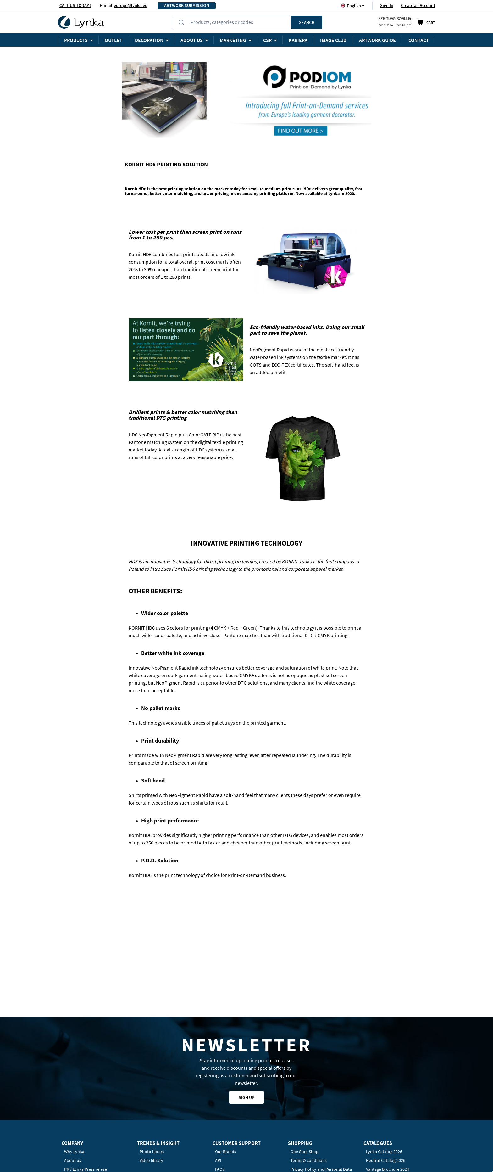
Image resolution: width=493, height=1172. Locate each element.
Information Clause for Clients (319, 1089)
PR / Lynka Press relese (85, 1075)
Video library (151, 1066)
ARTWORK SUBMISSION (186, 6)
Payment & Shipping (309, 1112)
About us (72, 1066)
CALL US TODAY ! (75, 5)
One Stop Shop (305, 1057)
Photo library (152, 1057)
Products (76, 40)
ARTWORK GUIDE (377, 40)
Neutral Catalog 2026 (385, 1066)
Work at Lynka (77, 1101)
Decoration (149, 40)
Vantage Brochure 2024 (387, 1075)
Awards (71, 1092)
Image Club (333, 40)
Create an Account (418, 5)
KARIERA (298, 40)
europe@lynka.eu (130, 5)
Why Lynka (74, 1057)
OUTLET (113, 40)
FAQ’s (220, 1075)
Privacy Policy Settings (311, 1130)
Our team (73, 1083)
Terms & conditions (309, 1066)
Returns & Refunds (308, 1121)
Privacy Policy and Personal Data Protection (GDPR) (321, 1077)
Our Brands (225, 1057)
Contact (418, 40)
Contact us (225, 1083)
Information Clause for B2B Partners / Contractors (316, 1101)
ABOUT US (191, 40)
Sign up (246, 1003)
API (218, 1066)
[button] (354, 5)
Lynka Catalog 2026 (384, 1057)
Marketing (233, 40)
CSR (267, 40)
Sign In (386, 5)
